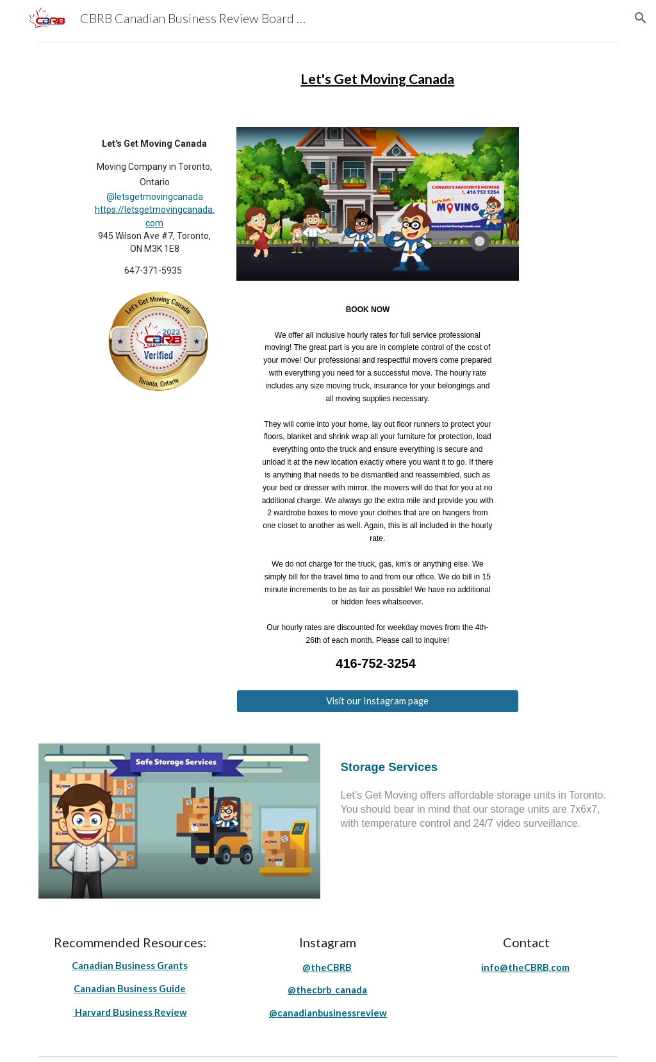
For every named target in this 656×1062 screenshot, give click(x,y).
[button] (640, 18)
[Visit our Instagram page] (377, 701)
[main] (377, 79)
